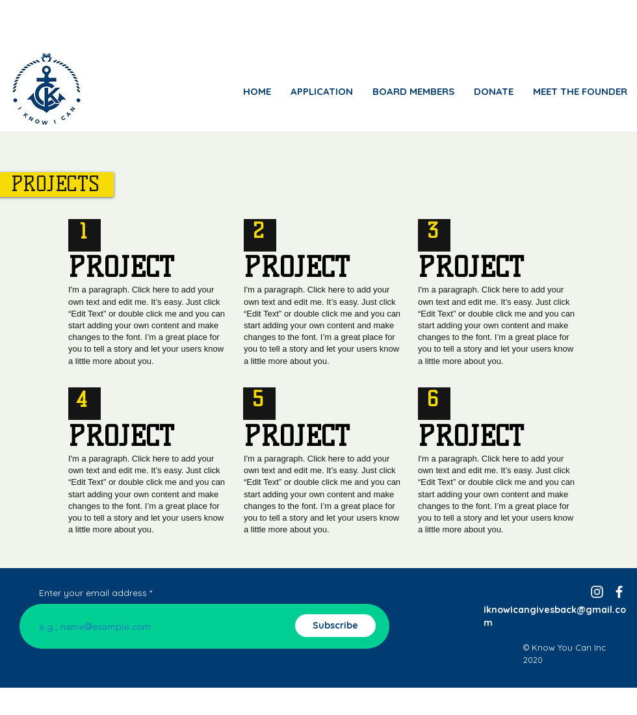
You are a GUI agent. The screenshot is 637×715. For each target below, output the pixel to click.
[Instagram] (597, 592)
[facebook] (619, 592)
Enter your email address (93, 592)
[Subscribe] (335, 625)
